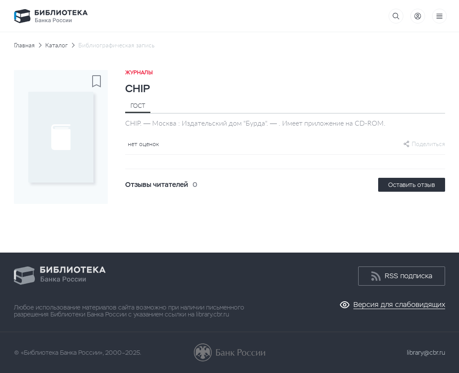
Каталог (56, 45)
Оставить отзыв (411, 185)
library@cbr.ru (426, 352)
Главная (24, 45)
